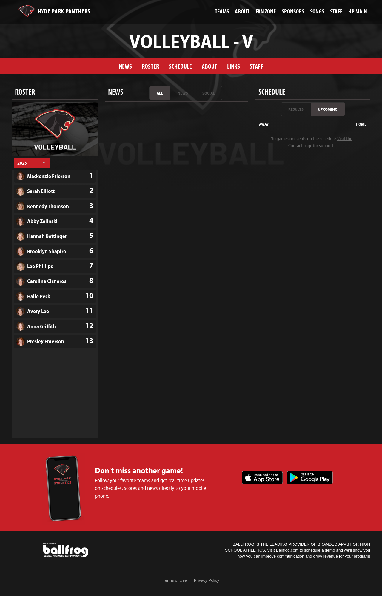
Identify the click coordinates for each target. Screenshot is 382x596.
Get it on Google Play (310, 477)
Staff (256, 66)
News (125, 66)
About (209, 66)
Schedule (180, 66)
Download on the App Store (262, 477)
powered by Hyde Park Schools (65, 550)
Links (233, 66)
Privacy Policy (206, 580)
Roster (150, 66)
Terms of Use (175, 580)
